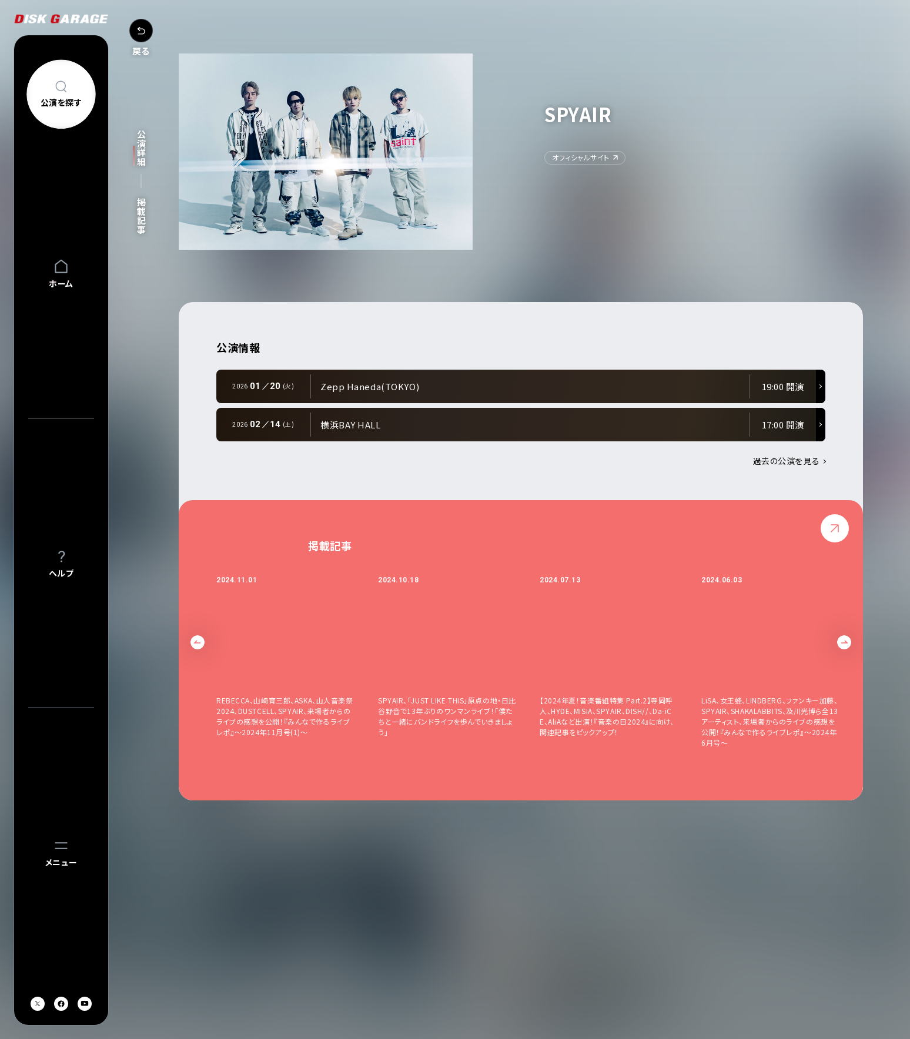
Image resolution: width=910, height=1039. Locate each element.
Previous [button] (197, 642)
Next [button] (844, 642)
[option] (297, 661)
